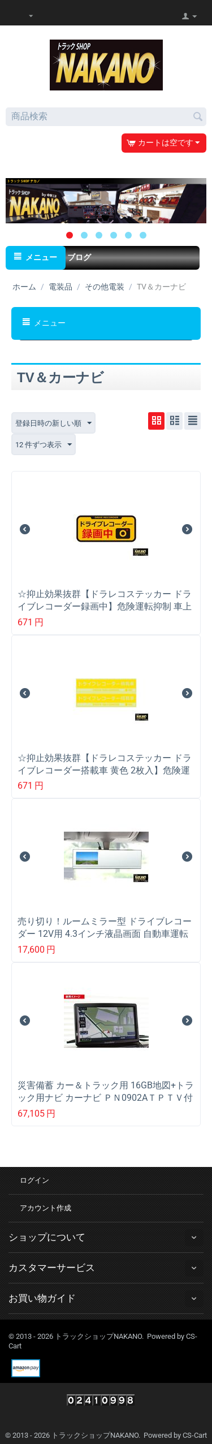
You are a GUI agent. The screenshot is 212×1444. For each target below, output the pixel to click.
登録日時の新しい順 (53, 423)
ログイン (34, 1180)
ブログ (79, 257)
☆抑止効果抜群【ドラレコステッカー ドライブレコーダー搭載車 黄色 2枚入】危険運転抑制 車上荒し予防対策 (105, 770)
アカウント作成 (45, 1208)
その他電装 (104, 286)
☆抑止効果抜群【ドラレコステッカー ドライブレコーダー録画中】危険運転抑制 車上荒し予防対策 (105, 606)
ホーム (24, 286)
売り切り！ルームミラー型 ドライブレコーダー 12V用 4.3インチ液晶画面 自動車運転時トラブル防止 (105, 934)
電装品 (60, 286)
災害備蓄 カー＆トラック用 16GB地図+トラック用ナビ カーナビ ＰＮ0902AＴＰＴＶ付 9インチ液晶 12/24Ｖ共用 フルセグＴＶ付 (106, 1098)
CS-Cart (195, 1435)
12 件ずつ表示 (43, 445)
